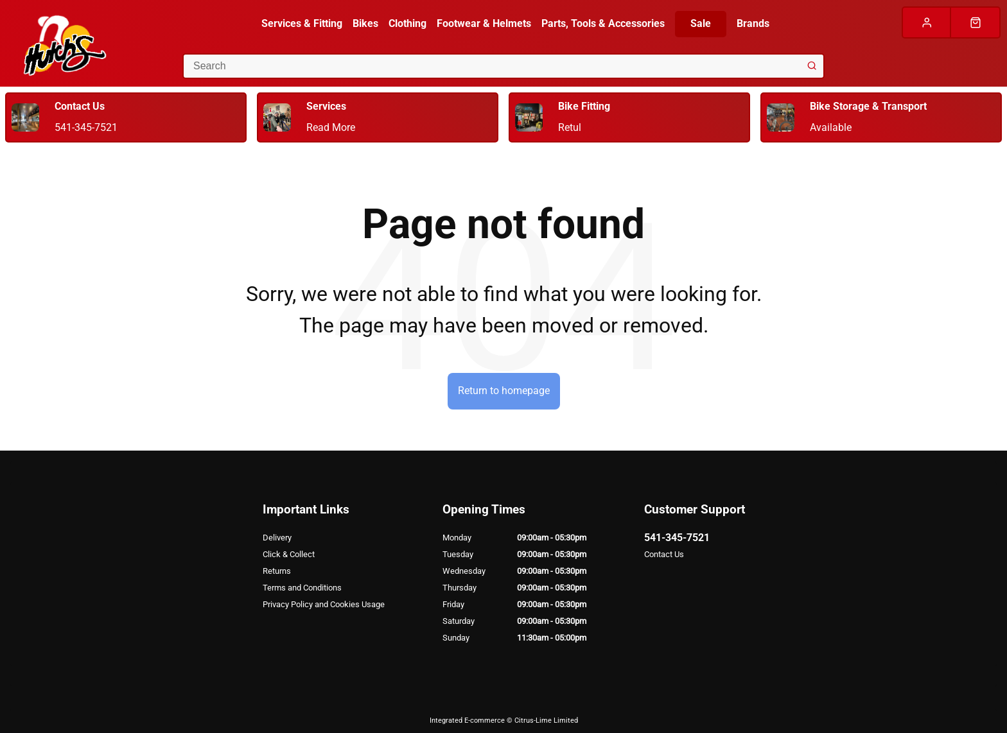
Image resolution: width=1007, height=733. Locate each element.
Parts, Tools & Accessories (603, 23)
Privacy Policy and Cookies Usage (324, 604)
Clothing (407, 23)
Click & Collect (289, 554)
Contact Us (664, 554)
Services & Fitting (301, 23)
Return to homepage (504, 390)
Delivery (277, 537)
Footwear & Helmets (484, 23)
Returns (277, 571)
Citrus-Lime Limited (546, 720)
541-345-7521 (677, 537)
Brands (753, 23)
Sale (700, 23)
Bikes (365, 23)
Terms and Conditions (302, 587)
